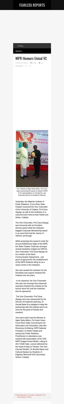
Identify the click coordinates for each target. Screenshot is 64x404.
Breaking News (22, 395)
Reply (34, 63)
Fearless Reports (32, 5)
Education (39, 395)
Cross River (31, 395)
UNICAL (29, 397)
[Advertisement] (32, 28)
